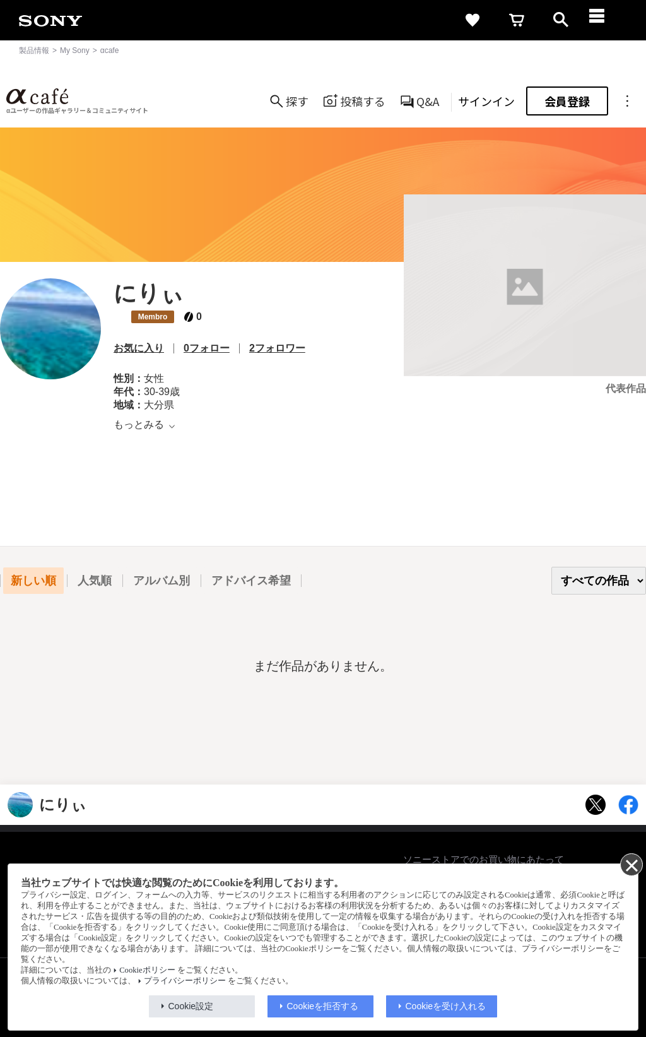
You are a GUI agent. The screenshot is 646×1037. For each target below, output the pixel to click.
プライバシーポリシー (185, 980)
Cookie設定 (191, 1006)
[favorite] (472, 20)
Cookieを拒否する (323, 1006)
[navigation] (605, 20)
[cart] (517, 20)
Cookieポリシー (147, 970)
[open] (561, 20)
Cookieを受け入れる (446, 1006)
